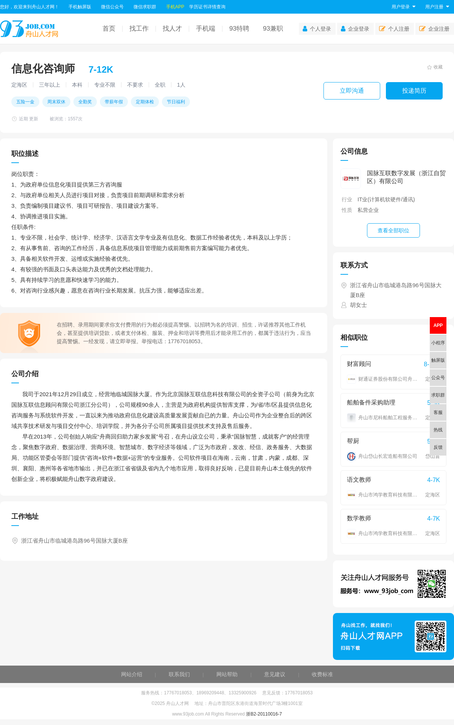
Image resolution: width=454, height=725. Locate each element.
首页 (109, 28)
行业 (347, 199)
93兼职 (273, 28)
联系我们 (179, 674)
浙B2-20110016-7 (264, 714)
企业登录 (355, 29)
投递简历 (414, 90)
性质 (347, 210)
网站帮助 (227, 674)
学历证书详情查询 (207, 6)
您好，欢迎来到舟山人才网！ (29, 6)
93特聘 (239, 28)
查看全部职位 (393, 230)
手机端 (205, 28)
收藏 (435, 67)
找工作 (139, 28)
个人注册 (394, 29)
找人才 (172, 28)
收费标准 (322, 674)
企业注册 (434, 29)
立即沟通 (352, 90)
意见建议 (274, 674)
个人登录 (317, 29)
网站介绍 (131, 674)
